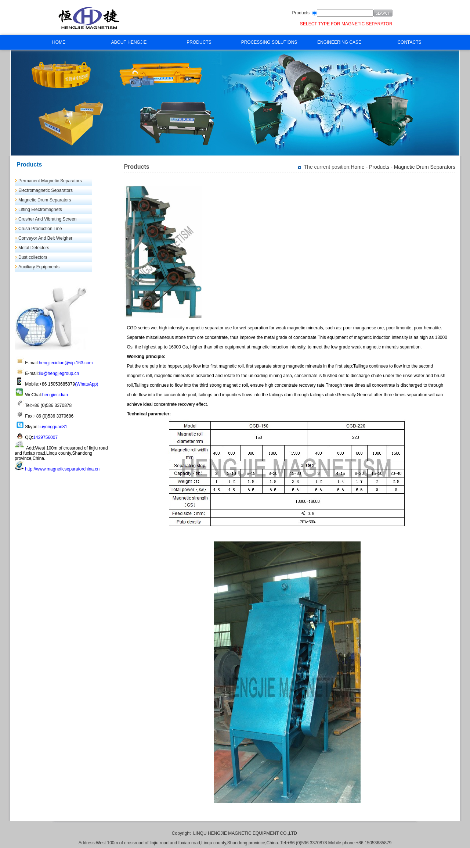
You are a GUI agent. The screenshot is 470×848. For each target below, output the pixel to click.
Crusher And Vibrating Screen (47, 219)
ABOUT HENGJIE (129, 42)
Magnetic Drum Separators (44, 200)
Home (357, 167)
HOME (58, 42)
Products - (381, 167)
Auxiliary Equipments (38, 266)
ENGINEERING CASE (339, 42)
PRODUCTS (199, 42)
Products (301, 12)
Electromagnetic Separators (45, 190)
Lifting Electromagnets (40, 209)
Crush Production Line (40, 228)
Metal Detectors (33, 247)
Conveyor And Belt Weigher (45, 238)
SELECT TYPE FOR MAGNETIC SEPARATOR (346, 23)
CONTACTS (409, 42)
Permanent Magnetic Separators (50, 180)
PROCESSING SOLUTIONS (269, 42)
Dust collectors (32, 257)
